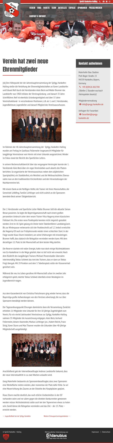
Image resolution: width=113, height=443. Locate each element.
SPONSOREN (82, 7)
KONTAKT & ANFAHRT (37, 16)
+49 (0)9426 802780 (91, 86)
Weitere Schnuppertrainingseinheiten (57, 416)
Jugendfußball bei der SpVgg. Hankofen (17, 416)
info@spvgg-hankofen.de (92, 104)
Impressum (95, 432)
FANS (39, 7)
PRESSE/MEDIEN (95, 7)
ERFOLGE (72, 7)
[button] (6, 437)
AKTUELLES (62, 7)
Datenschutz (106, 432)
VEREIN (32, 7)
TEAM (54, 7)
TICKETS (46, 7)
